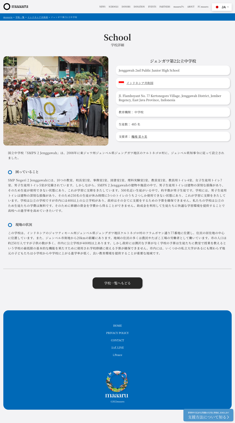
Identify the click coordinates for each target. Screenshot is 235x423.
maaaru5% (178, 6)
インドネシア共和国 (37, 17)
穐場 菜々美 (139, 136)
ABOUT (190, 6)
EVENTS (152, 6)
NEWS (102, 6)
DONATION (139, 6)
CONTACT (117, 340)
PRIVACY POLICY (117, 333)
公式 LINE (117, 347)
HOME (117, 325)
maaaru (7, 17)
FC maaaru (203, 6)
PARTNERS (164, 6)
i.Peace (117, 355)
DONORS (126, 6)
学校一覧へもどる (117, 283)
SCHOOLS (113, 6)
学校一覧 (20, 17)
